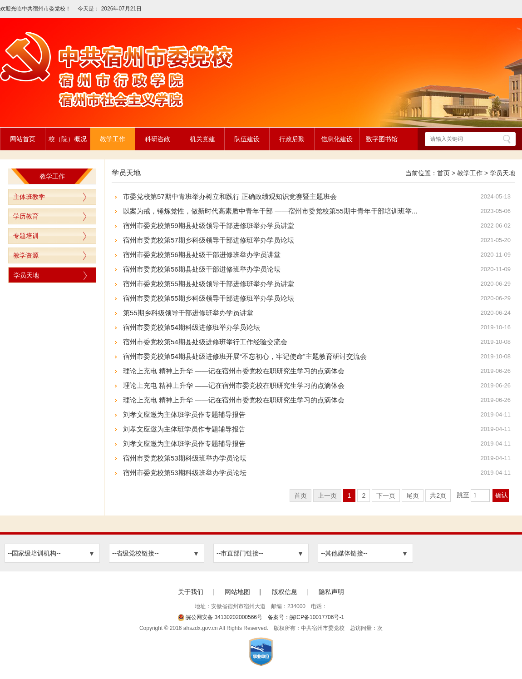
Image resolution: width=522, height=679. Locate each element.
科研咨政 (157, 139)
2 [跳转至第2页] (363, 495)
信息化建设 (337, 139)
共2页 (438, 495)
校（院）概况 (68, 139)
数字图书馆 (382, 139)
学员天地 (26, 275)
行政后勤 (292, 139)
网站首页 (22, 139)
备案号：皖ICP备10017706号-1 (306, 617)
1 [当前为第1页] (349, 495)
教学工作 (112, 139)
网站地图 (237, 591)
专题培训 (26, 235)
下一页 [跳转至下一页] (385, 495)
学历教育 (26, 216)
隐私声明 (331, 591)
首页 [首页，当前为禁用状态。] (300, 495)
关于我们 (190, 591)
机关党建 (202, 139)
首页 (443, 173)
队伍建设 (247, 139)
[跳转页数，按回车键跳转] (480, 495)
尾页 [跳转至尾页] (412, 495)
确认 (501, 495)
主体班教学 (29, 196)
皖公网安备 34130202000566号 (220, 617)
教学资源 (26, 255)
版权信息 (284, 591)
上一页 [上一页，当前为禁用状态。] (327, 495)
